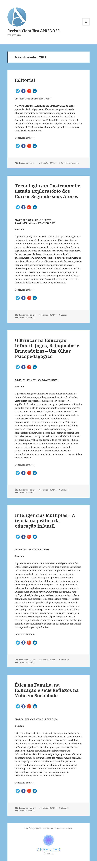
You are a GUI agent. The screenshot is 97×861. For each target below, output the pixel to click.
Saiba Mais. (67, 828)
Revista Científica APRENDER (33, 30)
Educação (65, 490)
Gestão (64, 315)
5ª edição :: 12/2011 (49, 163)
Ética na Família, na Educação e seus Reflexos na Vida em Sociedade (47, 690)
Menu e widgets (86, 25)
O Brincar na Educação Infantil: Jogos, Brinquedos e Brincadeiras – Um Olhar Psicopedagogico (47, 348)
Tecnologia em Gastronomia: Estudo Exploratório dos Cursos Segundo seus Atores (47, 191)
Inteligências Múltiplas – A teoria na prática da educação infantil (45, 520)
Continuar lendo (25, 137)
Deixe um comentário (70, 163)
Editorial (25, 80)
